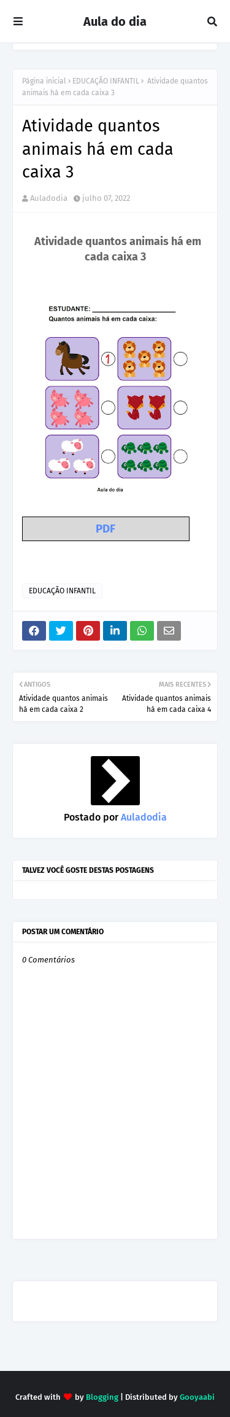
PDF (105, 529)
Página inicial (44, 81)
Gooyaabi (197, 1397)
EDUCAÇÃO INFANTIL (105, 81)
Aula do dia (115, 21)
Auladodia (48, 198)
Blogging (102, 1397)
